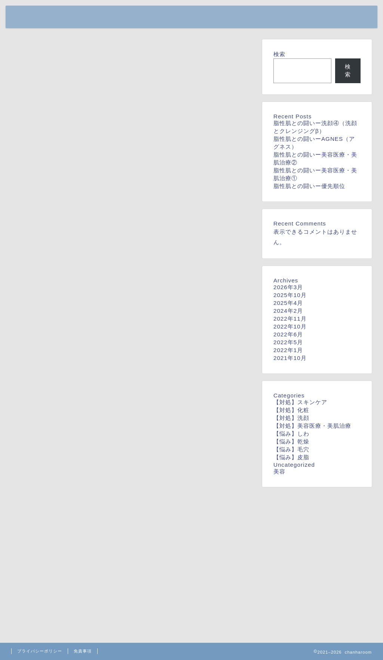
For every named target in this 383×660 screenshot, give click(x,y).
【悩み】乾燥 (291, 441)
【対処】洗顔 (291, 418)
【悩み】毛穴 (291, 449)
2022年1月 (288, 350)
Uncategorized (294, 464)
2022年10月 (290, 326)
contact (352, 17)
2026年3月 (288, 287)
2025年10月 (290, 295)
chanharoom (36, 15)
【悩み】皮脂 (291, 457)
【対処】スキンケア (300, 402)
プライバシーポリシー (39, 651)
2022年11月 (290, 318)
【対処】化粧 (291, 410)
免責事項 (83, 651)
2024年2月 (288, 311)
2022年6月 (288, 334)
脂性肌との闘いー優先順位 (309, 186)
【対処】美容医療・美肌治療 (312, 426)
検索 (279, 54)
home (287, 17)
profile (317, 17)
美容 (279, 471)
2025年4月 (288, 303)
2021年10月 (290, 358)
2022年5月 (288, 342)
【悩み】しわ (291, 433)
